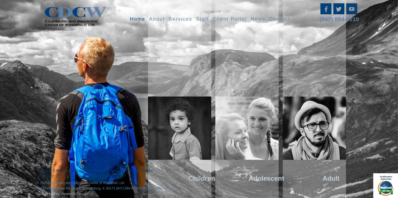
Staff (202, 19)
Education (98, 170)
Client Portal (230, 19)
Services (180, 19)
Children (201, 178)
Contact (279, 19)
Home (138, 19)
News (258, 19)
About (157, 19)
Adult (331, 178)
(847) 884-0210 (339, 19)
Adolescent (266, 178)
